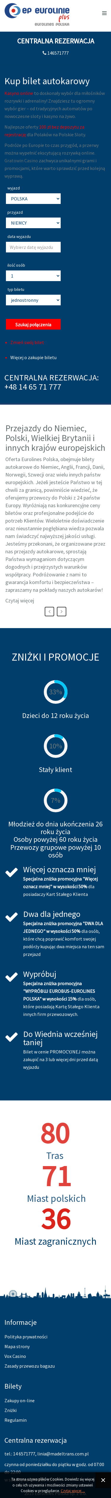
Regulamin (15, 1420)
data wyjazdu (19, 236)
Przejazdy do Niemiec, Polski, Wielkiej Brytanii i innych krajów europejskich (55, 437)
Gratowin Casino (21, 160)
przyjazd (15, 212)
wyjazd (13, 188)
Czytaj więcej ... (73, 1490)
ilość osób (16, 265)
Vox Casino (15, 1356)
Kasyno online (18, 93)
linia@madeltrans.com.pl (63, 1454)
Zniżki (10, 1410)
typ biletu (15, 289)
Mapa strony (17, 1346)
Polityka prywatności (25, 1337)
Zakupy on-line (19, 1400)
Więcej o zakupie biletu (33, 357)
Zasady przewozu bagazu (29, 1366)
